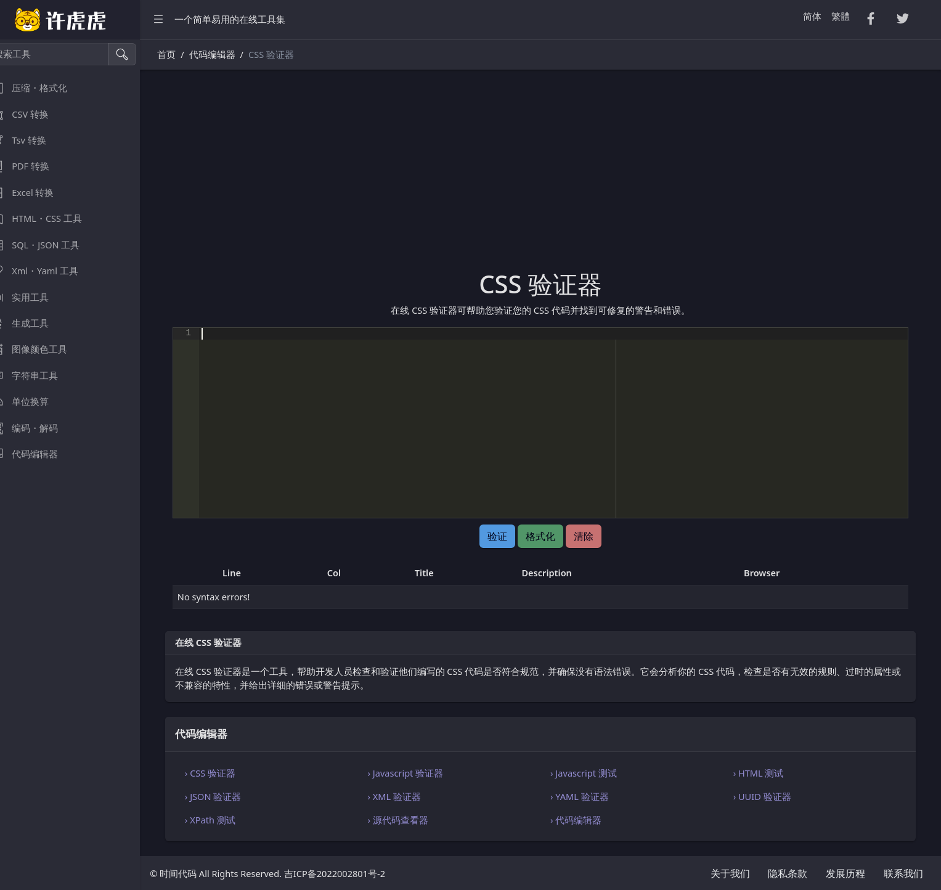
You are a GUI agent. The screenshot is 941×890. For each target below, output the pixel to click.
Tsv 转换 (31, 140)
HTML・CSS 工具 (50, 218)
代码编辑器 (38, 453)
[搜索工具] (65, 54)
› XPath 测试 (227, 820)
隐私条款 (787, 873)
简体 (812, 16)
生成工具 (33, 323)
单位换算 (33, 401)
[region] (79, 464)
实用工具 (33, 297)
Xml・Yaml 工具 (48, 270)
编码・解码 (38, 428)
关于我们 (730, 873)
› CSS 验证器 (227, 773)
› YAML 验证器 (588, 796)
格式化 (549, 536)
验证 (506, 536)
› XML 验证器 (407, 796)
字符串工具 (38, 375)
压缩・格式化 (42, 87)
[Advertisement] (549, 177)
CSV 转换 (33, 114)
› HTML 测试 (763, 773)
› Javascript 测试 (592, 773)
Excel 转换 (35, 192)
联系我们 (903, 873)
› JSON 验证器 (230, 796)
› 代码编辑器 (584, 820)
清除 (592, 536)
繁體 (840, 16)
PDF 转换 (33, 166)
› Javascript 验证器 (419, 773)
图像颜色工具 (42, 349)
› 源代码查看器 (411, 820)
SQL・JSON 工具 (48, 245)
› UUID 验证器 (767, 796)
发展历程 (845, 873)
